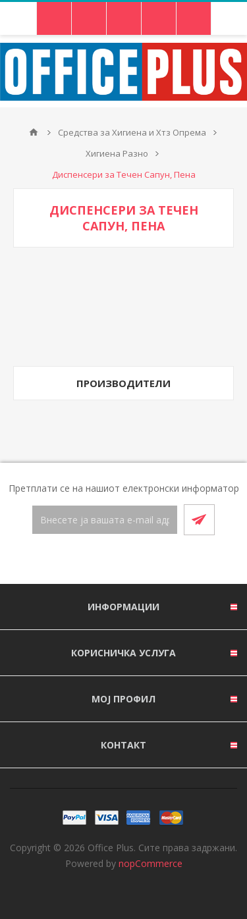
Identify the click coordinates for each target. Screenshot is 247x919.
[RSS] (139, 560)
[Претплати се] (104, 520)
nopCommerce (150, 863)
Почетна (33, 132)
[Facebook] (108, 560)
